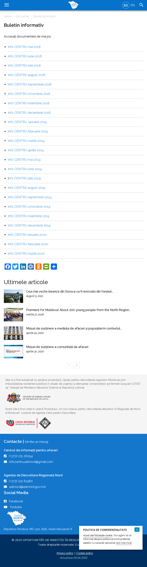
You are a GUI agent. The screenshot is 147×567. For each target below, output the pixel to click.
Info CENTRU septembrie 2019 (30, 197)
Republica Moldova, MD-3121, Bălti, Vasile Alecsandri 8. (38, 529)
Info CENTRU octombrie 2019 (29, 206)
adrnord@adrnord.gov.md (27, 487)
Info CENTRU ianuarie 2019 (27, 122)
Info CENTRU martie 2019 (26, 141)
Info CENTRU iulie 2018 (24, 65)
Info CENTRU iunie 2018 (25, 56)
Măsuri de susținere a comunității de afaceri (57, 347)
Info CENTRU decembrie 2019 (29, 225)
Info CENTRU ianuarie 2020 (27, 235)
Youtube (16, 507)
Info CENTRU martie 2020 (26, 253)
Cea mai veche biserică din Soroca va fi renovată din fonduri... (69, 291)
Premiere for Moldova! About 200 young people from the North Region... (78, 310)
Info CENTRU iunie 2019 (25, 169)
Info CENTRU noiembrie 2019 (28, 216)
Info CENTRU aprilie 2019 (26, 150)
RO (126, 5)
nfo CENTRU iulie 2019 (25, 178)
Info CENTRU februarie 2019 (28, 131)
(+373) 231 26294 (21, 456)
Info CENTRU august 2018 (26, 75)
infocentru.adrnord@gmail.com (31, 462)
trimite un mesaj (36, 442)
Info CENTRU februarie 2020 (28, 244)
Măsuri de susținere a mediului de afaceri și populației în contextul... (74, 328)
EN (133, 5)
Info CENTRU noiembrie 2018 (28, 103)
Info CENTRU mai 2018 (24, 47)
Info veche (22, 16)
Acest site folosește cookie (97, 535)
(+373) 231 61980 (21, 481)
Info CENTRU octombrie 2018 (29, 94)
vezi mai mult (124, 542)
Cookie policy (84, 553)
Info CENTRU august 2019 (26, 188)
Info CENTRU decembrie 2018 (29, 113)
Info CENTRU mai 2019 (24, 159)
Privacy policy (65, 553)
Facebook (16, 501)
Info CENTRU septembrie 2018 (30, 84)
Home (8, 16)
